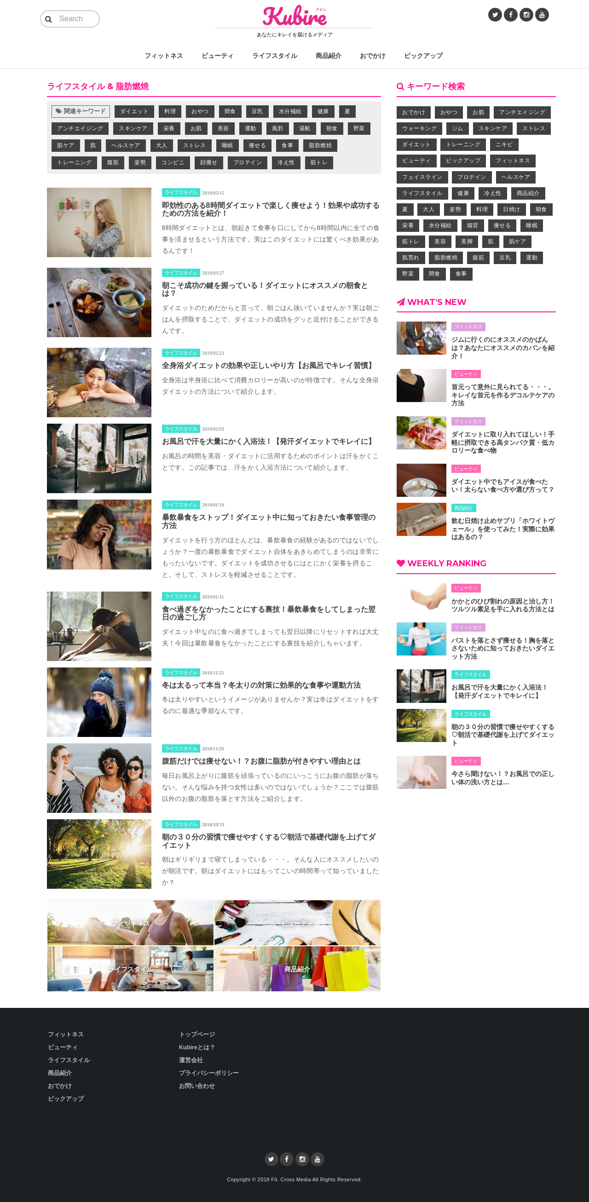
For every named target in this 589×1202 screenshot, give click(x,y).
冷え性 (286, 162)
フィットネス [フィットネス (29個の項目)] (513, 160)
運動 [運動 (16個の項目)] (531, 257)
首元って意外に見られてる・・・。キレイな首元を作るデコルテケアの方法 (502, 395)
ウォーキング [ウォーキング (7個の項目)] (419, 128)
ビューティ (218, 55)
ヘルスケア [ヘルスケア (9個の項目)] (516, 177)
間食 (230, 111)
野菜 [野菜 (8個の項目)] (408, 273)
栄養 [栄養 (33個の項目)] (408, 225)
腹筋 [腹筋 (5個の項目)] (478, 257)
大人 (161, 145)
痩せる (257, 145)
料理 (170, 111)
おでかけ (373, 55)
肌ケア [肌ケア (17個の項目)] (517, 241)
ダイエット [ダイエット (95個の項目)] (416, 144)
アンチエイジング (80, 128)
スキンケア (133, 128)
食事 (287, 145)
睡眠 (227, 145)
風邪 (277, 128)
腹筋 (113, 162)
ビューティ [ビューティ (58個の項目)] (416, 160)
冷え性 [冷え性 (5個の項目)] (493, 193)
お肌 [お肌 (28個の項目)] (478, 112)
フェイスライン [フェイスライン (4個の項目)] (422, 177)
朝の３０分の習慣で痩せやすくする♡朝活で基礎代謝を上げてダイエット (502, 735)
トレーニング (74, 162)
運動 (250, 128)
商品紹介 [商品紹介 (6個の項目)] (528, 193)
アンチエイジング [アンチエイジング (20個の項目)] (522, 112)
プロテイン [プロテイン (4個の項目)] (471, 177)
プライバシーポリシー (209, 1073)
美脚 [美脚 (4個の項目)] (467, 241)
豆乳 (257, 111)
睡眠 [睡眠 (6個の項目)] (531, 225)
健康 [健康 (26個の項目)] (463, 193)
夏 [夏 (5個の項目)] (405, 209)
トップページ (197, 1034)
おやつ (200, 111)
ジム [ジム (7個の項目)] (457, 128)
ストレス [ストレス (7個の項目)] (533, 128)
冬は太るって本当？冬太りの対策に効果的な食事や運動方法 (261, 685)
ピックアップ (423, 55)
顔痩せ (209, 162)
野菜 (359, 128)
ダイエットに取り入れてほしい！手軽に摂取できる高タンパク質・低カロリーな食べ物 (502, 442)
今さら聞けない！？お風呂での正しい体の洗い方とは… (502, 778)
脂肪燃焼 (320, 145)
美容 (223, 128)
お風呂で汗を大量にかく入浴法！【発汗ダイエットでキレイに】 (268, 441)
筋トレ (319, 162)
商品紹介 (328, 55)
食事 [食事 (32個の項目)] (461, 273)
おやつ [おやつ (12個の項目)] (449, 112)
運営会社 (191, 1060)
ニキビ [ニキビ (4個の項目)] (504, 144)
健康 (323, 111)
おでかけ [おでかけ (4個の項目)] (413, 112)
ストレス (194, 145)
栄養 (169, 128)
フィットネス (163, 55)
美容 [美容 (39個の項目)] (440, 241)
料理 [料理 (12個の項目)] (482, 209)
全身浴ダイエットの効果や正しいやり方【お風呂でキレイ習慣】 (268, 365)
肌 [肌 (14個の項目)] (491, 241)
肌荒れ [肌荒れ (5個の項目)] (411, 257)
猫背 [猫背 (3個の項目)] (473, 225)
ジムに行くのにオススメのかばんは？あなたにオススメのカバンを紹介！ (502, 347)
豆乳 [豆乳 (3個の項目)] (505, 257)
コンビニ (173, 162)
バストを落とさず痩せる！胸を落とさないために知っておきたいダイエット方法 (502, 648)
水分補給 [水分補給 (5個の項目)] (440, 225)
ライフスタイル (274, 55)
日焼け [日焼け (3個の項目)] (511, 209)
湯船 (305, 128)
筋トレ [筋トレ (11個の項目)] (411, 241)
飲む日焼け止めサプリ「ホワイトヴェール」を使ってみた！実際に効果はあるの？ (502, 529)
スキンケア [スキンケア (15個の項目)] (493, 128)
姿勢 (140, 162)
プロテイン (247, 162)
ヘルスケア (125, 145)
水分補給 (290, 111)
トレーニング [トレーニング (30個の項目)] (463, 144)
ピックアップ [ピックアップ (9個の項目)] (463, 160)
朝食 (332, 128)
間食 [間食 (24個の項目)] (434, 273)
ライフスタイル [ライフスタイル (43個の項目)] (422, 193)
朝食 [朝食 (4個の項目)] (541, 209)
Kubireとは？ (197, 1047)
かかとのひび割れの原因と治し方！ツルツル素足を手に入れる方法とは (502, 605)
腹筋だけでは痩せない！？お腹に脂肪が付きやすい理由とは (261, 761)
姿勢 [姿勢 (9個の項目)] (455, 209)
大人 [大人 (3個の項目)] (428, 209)
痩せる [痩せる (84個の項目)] (502, 225)
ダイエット (134, 111)
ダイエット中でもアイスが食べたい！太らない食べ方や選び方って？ (502, 486)
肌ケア (66, 145)
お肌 (196, 128)
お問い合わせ (197, 1086)
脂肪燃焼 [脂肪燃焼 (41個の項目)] (445, 257)
